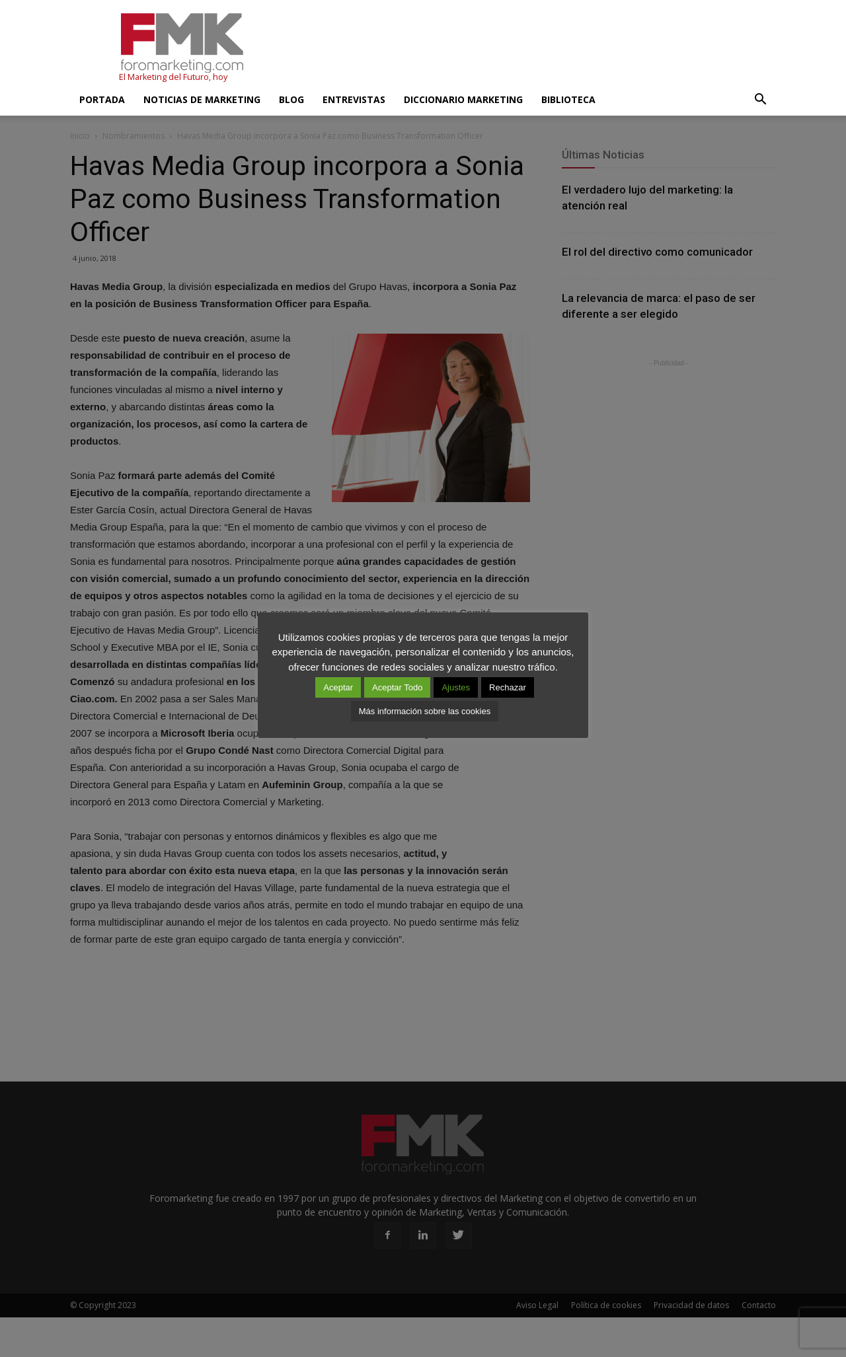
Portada (102, 99)
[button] (760, 100)
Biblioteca (568, 99)
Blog (291, 99)
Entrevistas (354, 99)
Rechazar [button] (507, 687)
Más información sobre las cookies (424, 711)
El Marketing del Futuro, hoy (173, 77)
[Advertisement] (535, 48)
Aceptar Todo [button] (397, 687)
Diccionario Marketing (463, 99)
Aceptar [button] (338, 687)
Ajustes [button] (456, 687)
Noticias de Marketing (201, 99)
